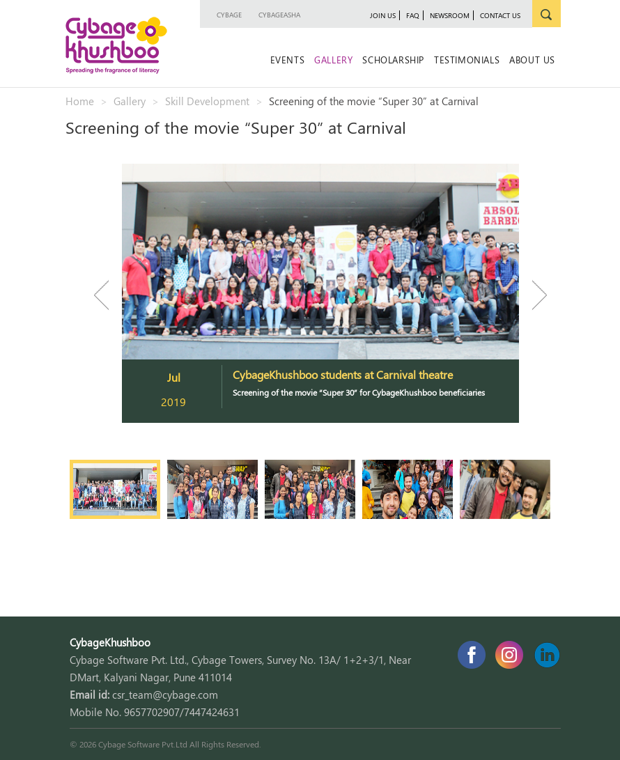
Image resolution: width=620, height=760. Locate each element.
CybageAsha (279, 15)
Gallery (333, 59)
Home (79, 101)
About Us (532, 59)
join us (383, 15)
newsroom (450, 15)
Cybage (229, 15)
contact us (500, 15)
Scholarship (393, 59)
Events (287, 59)
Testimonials (466, 59)
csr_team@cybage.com (165, 694)
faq (412, 15)
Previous (108, 295)
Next (533, 295)
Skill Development (207, 101)
